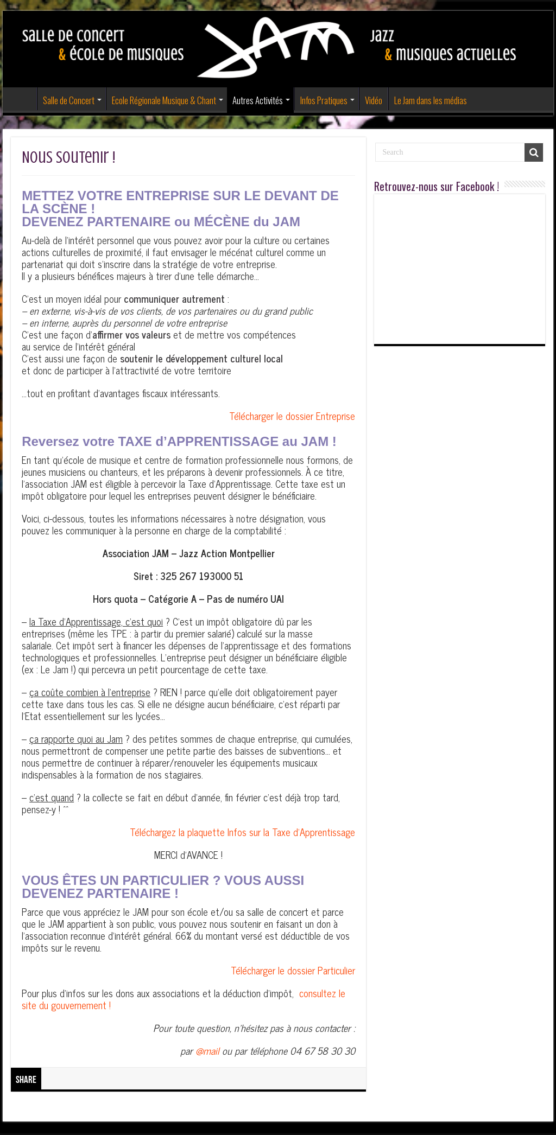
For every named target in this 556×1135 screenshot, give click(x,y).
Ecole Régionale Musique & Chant (164, 100)
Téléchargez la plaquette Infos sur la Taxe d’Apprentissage (242, 832)
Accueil (22, 98)
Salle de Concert (68, 100)
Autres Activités (257, 100)
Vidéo (373, 100)
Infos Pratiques (324, 100)
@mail (207, 1050)
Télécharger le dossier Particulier (293, 970)
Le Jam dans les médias (430, 100)
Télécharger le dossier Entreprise (292, 415)
